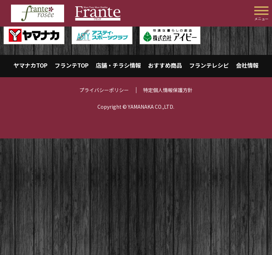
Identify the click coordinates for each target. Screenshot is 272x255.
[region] (136, 35)
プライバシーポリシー (104, 90)
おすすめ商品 (165, 65)
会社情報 (247, 65)
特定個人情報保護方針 (168, 90)
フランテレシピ (209, 65)
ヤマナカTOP (30, 65)
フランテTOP (72, 65)
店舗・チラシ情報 (118, 65)
